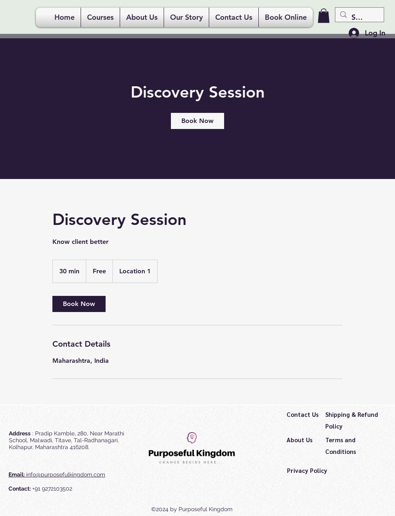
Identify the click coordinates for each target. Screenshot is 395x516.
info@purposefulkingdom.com (65, 474)
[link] (197, 121)
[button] (324, 15)
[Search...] (359, 17)
